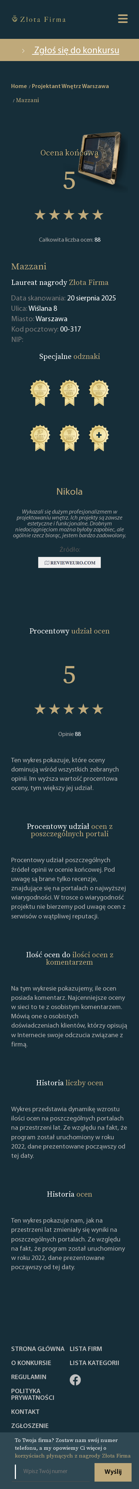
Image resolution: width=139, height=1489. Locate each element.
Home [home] (19, 87)
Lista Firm (86, 1349)
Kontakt (25, 1412)
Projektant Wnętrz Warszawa (70, 87)
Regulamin (28, 1377)
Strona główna (37, 1349)
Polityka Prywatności (32, 1395)
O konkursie (31, 1363)
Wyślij (113, 1472)
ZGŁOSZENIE (30, 1426)
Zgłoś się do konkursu (69, 51)
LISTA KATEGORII (94, 1363)
